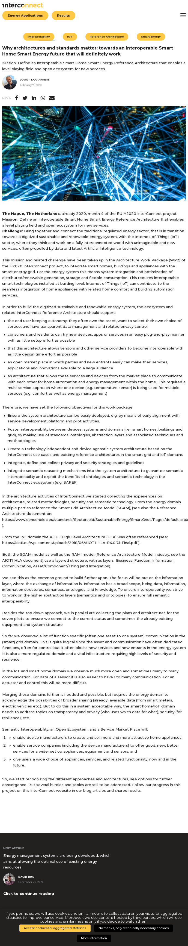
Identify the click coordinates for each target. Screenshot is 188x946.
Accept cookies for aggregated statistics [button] (55, 928)
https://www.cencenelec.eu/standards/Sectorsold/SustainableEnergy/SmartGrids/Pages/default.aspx (95, 519)
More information (94, 938)
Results (63, 15)
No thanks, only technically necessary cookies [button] (134, 928)
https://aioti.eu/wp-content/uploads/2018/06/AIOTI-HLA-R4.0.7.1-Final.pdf (69, 542)
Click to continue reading (28, 893)
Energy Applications (25, 15)
